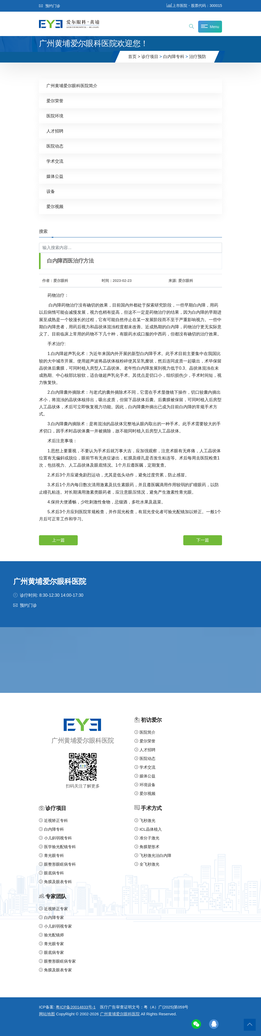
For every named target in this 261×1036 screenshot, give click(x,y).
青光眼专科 (51, 855)
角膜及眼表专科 (55, 881)
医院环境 (54, 116)
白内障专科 (173, 56)
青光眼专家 (51, 943)
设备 (50, 191)
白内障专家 (51, 917)
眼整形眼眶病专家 (57, 961)
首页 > (134, 56)
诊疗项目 (149, 56)
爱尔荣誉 (54, 101)
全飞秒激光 (146, 864)
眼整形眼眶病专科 (57, 864)
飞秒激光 (144, 820)
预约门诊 (49, 6)
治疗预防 (197, 56)
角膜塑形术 (146, 846)
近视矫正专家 (53, 908)
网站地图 (47, 1014)
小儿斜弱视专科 (55, 838)
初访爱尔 (151, 720)
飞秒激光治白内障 (152, 855)
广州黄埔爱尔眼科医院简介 (71, 85)
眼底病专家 (51, 952)
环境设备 (144, 784)
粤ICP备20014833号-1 (75, 1007)
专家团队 (55, 896)
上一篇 (58, 540)
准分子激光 (146, 838)
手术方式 (151, 808)
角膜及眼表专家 (55, 970)
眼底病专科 (51, 873)
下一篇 (202, 540)
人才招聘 (54, 131)
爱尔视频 (54, 206)
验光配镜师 (51, 935)
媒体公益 (54, 176)
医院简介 (144, 732)
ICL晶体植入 (148, 829)
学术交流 (54, 161)
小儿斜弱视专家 (55, 926)
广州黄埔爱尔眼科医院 (120, 1014)
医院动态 (54, 146)
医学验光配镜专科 (57, 846)
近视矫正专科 (53, 820)
